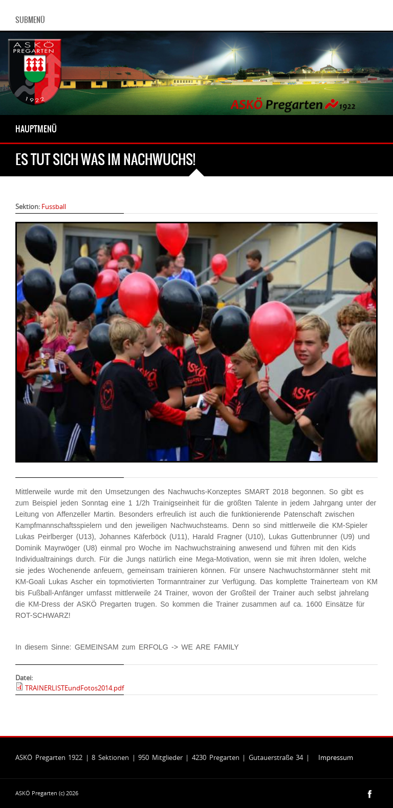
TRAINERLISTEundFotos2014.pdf (74, 687)
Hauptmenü (36, 129)
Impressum (335, 757)
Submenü (30, 20)
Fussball (53, 206)
